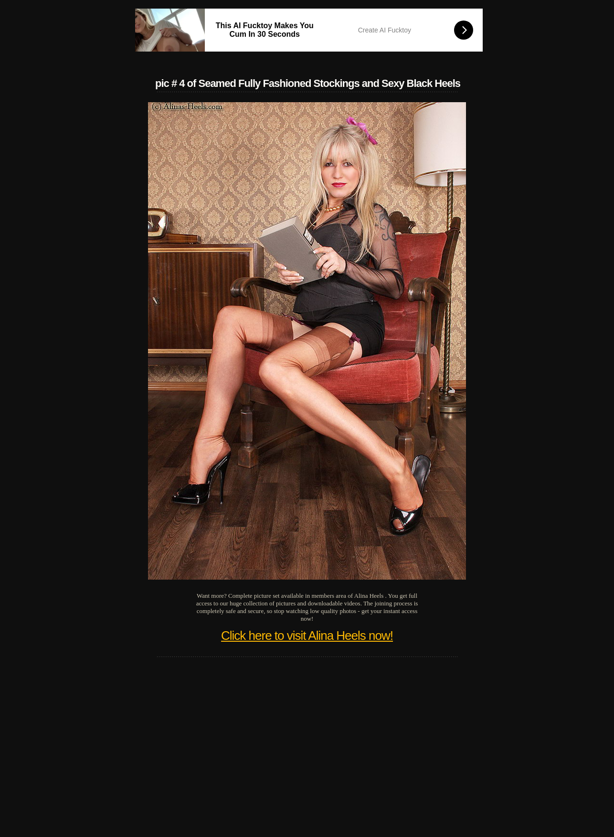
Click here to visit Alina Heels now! (307, 635)
